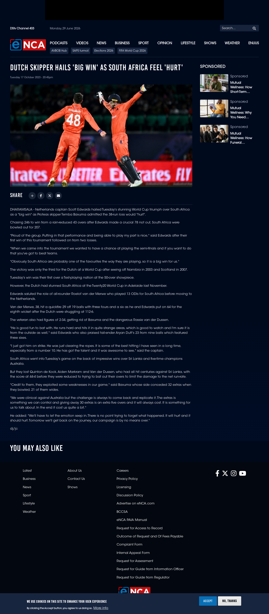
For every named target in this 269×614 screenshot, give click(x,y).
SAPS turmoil (81, 51)
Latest (27, 471)
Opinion (164, 43)
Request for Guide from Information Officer (150, 569)
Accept (208, 601)
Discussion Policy (130, 495)
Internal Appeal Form (133, 553)
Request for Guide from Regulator (143, 577)
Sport (143, 43)
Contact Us (76, 479)
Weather (232, 43)
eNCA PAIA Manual (132, 520)
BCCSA (122, 512)
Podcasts (58, 43)
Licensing (124, 487)
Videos (82, 43)
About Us (75, 471)
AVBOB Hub (59, 51)
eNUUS (253, 43)
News (101, 43)
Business (122, 43)
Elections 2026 (103, 51)
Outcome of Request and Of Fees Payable (150, 536)
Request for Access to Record (140, 528)
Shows (210, 43)
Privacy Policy (127, 479)
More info (100, 608)
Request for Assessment (135, 561)
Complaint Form (129, 544)
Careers (123, 471)
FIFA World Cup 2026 (132, 51)
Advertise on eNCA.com (136, 503)
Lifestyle (188, 43)
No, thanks (229, 601)
